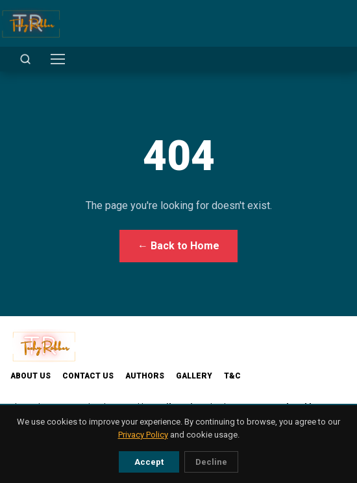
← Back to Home (178, 246)
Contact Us (88, 375)
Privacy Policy (143, 435)
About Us (30, 375)
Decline (211, 462)
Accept (149, 462)
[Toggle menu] (58, 59)
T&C (232, 375)
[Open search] (25, 59)
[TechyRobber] (30, 23)
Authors (144, 375)
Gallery (194, 375)
